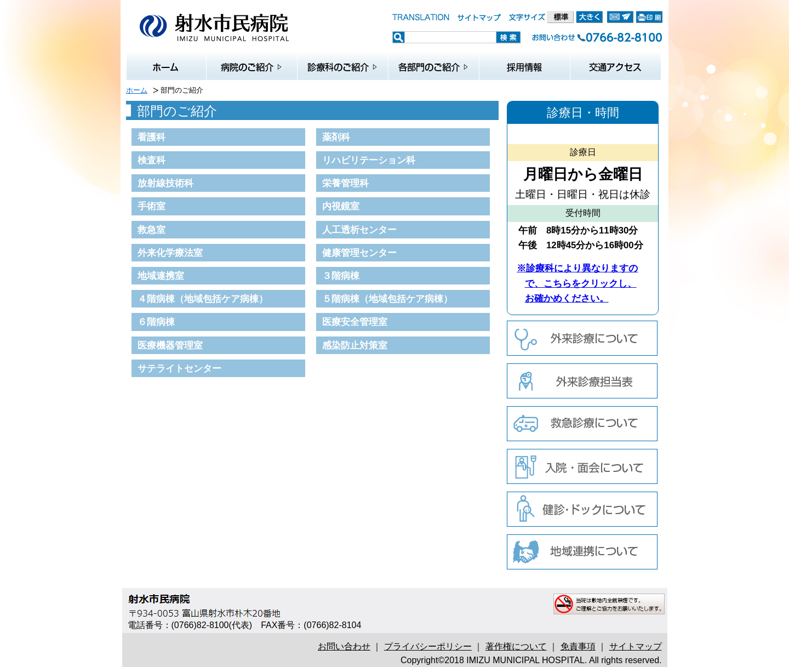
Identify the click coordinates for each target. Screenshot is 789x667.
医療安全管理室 (354, 321)
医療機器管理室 (170, 345)
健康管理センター (359, 252)
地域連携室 (161, 275)
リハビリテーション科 (368, 160)
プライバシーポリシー (428, 646)
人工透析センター (359, 229)
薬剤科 (336, 137)
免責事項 (578, 646)
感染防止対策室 (354, 345)
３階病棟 (340, 275)
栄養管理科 (345, 183)
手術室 (151, 206)
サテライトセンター (179, 368)
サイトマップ (635, 646)
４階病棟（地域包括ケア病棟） (203, 298)
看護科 (151, 137)
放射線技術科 (165, 183)
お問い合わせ (344, 646)
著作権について (516, 646)
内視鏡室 (340, 206)
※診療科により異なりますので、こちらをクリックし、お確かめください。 (577, 283)
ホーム (136, 90)
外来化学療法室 (170, 252)
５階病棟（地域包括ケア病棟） (387, 298)
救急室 (151, 229)
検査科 (151, 160)
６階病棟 (156, 321)
